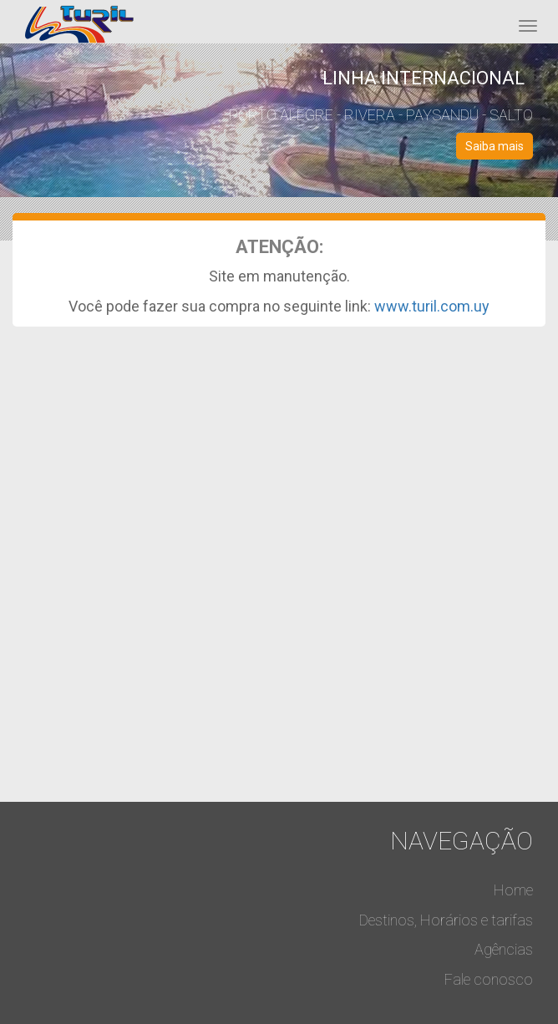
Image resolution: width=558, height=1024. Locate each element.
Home (513, 890)
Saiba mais (494, 146)
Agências (503, 949)
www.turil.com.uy (432, 306)
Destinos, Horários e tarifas (446, 920)
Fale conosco (488, 979)
